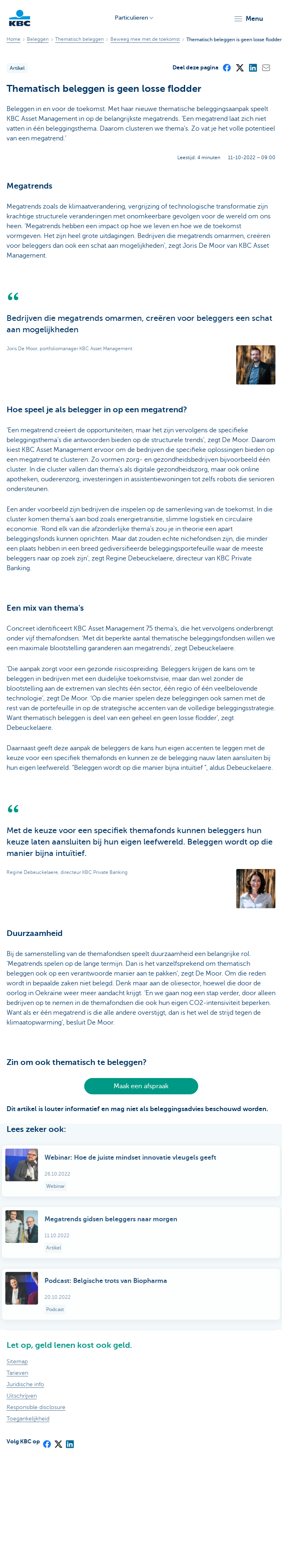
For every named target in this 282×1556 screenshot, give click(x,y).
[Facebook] (226, 67)
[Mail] (266, 67)
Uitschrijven (22, 1396)
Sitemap (17, 1361)
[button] (248, 18)
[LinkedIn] (252, 67)
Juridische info (25, 1384)
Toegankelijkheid (28, 1419)
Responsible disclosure (36, 1407)
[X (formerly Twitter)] (239, 67)
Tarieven (17, 1373)
